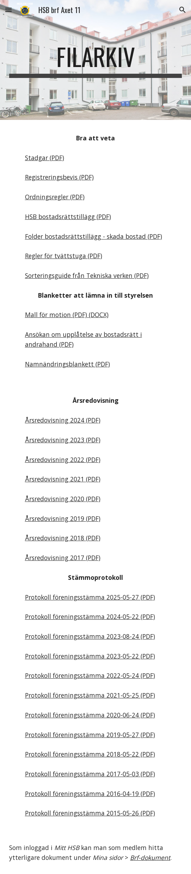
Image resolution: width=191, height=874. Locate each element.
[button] (8, 9)
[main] (95, 60)
